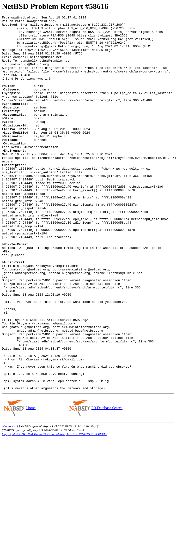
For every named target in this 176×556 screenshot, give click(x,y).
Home (31, 483)
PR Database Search (107, 483)
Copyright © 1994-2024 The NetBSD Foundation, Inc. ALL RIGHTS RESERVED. (54, 509)
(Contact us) (10, 501)
